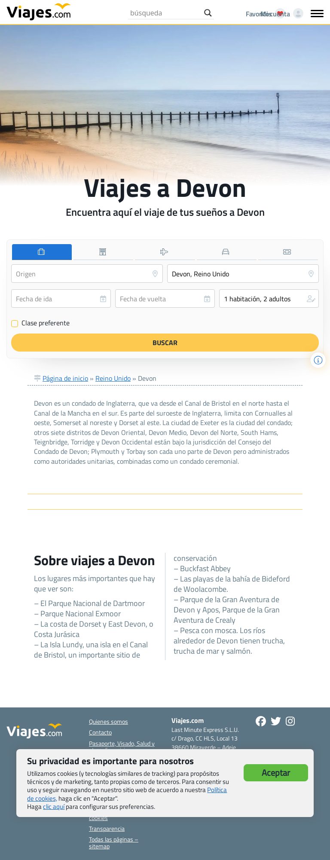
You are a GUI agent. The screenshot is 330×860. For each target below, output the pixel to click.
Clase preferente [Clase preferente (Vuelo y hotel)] (40, 323)
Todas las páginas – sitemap (113, 842)
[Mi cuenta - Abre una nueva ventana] (280, 13)
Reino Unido (113, 378)
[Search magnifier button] (208, 13)
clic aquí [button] (53, 806)
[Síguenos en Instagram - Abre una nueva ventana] (290, 721)
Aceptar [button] (276, 772)
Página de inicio (65, 378)
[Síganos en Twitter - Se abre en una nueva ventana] (275, 721)
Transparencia (107, 828)
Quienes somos (108, 721)
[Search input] (165, 13)
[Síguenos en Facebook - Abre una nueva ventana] (260, 721)
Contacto (100, 732)
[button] (269, 298)
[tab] (42, 252)
